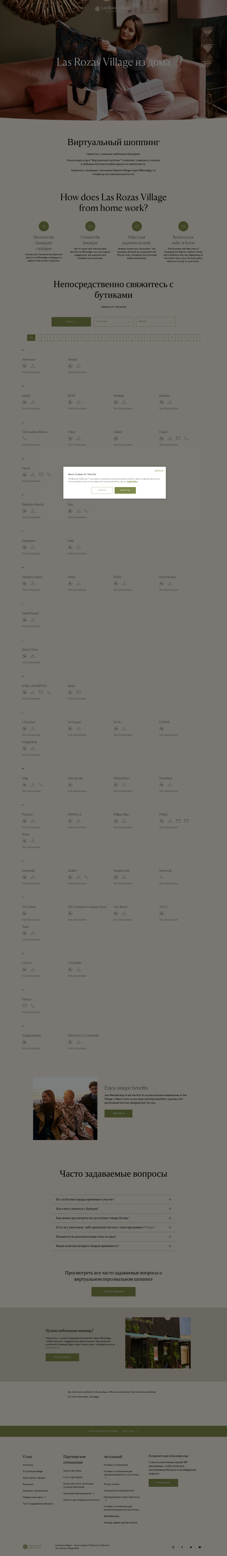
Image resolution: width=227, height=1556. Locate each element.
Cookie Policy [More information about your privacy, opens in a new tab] (132, 482)
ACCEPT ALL (125, 490)
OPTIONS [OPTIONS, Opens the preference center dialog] (102, 490)
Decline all (159, 470)
